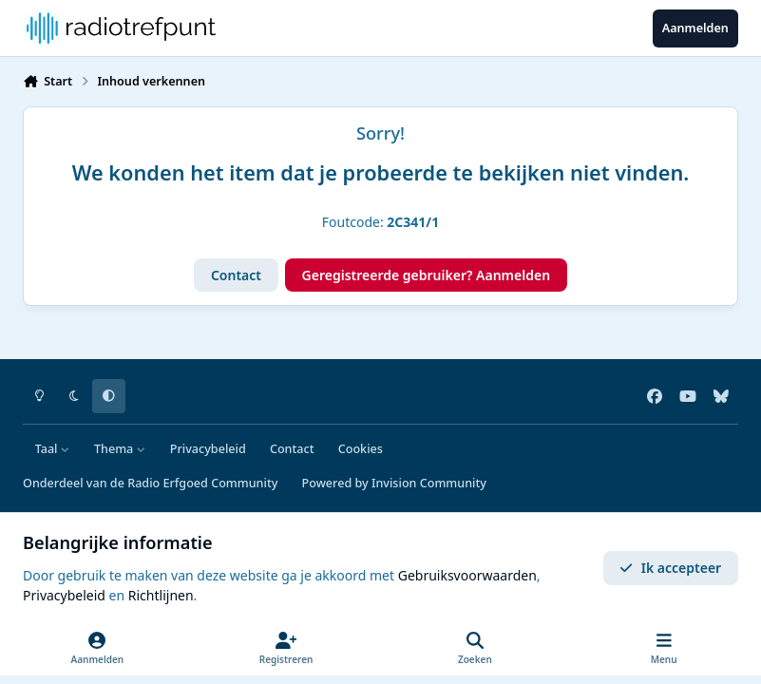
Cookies (360, 449)
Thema (120, 449)
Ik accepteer (670, 568)
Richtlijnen (161, 595)
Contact (236, 275)
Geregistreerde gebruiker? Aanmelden (426, 275)
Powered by (394, 483)
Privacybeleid (208, 449)
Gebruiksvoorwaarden (467, 575)
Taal (52, 449)
